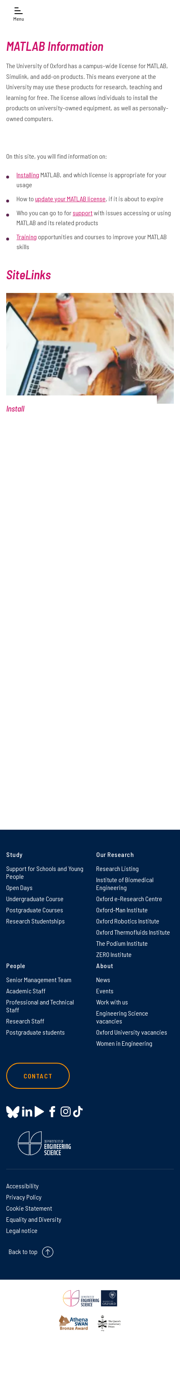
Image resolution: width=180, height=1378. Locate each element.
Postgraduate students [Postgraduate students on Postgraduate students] (35, 1032)
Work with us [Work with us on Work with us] (112, 1002)
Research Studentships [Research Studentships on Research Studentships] (35, 921)
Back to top (23, 1251)
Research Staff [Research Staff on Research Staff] (25, 1021)
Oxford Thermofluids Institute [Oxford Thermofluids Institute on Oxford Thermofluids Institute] (133, 932)
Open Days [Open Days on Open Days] (19, 887)
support (82, 213)
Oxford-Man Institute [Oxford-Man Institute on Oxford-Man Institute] (122, 910)
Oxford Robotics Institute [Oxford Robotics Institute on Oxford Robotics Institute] (127, 921)
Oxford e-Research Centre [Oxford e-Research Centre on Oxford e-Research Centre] (129, 898)
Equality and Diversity (34, 1219)
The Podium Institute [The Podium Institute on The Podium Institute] (122, 943)
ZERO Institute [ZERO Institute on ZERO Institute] (114, 954)
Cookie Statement (29, 1208)
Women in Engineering (124, 1043)
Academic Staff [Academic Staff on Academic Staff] (25, 991)
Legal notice (22, 1230)
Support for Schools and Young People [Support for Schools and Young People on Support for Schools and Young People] (44, 872)
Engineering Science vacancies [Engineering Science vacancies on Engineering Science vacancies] (122, 1017)
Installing (28, 174)
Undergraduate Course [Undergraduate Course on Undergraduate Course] (35, 898)
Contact (38, 1076)
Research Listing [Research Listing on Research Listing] (117, 868)
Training (27, 236)
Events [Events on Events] (105, 991)
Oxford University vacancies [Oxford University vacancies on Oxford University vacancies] (131, 1032)
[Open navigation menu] (18, 13)
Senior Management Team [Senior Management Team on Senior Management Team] (38, 979)
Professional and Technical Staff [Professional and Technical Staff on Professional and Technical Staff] (40, 1006)
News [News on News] (103, 979)
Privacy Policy (24, 1197)
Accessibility (22, 1186)
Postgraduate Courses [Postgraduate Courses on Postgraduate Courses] (34, 910)
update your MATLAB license (70, 198)
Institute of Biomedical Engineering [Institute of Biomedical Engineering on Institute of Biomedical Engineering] (125, 883)
